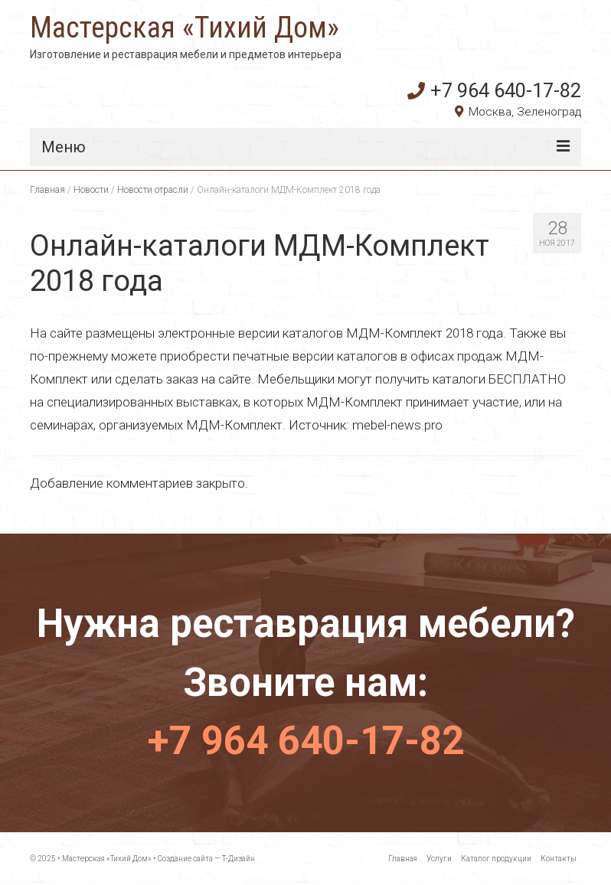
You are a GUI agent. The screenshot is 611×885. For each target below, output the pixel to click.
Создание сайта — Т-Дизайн (206, 858)
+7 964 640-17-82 (494, 90)
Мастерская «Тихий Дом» (184, 27)
